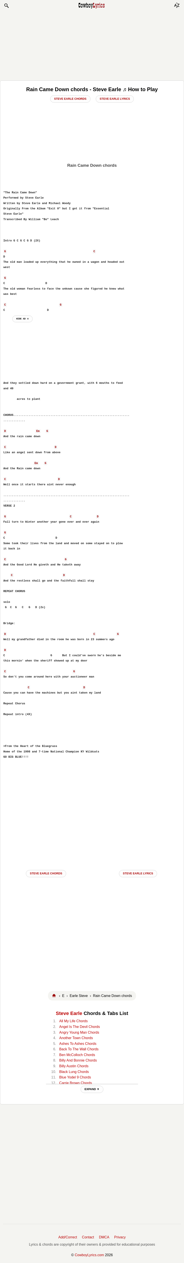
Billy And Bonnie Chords (78, 1060)
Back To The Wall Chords (78, 1049)
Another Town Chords (76, 1038)
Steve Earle (69, 1013)
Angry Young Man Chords (79, 1032)
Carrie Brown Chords (75, 1083)
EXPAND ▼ (92, 1089)
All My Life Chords (73, 1021)
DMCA (104, 1237)
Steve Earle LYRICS (138, 873)
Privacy (120, 1237)
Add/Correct (67, 1237)
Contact (88, 1237)
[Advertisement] (92, 44)
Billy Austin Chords (73, 1066)
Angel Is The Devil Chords (79, 1027)
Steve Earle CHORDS (46, 873)
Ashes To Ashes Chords (77, 1044)
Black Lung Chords (74, 1072)
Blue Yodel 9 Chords (75, 1077)
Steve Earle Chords (70, 98)
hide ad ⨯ (22, 318)
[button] (6, 6)
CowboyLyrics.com (89, 1255)
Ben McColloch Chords (77, 1055)
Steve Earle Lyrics (115, 98)
